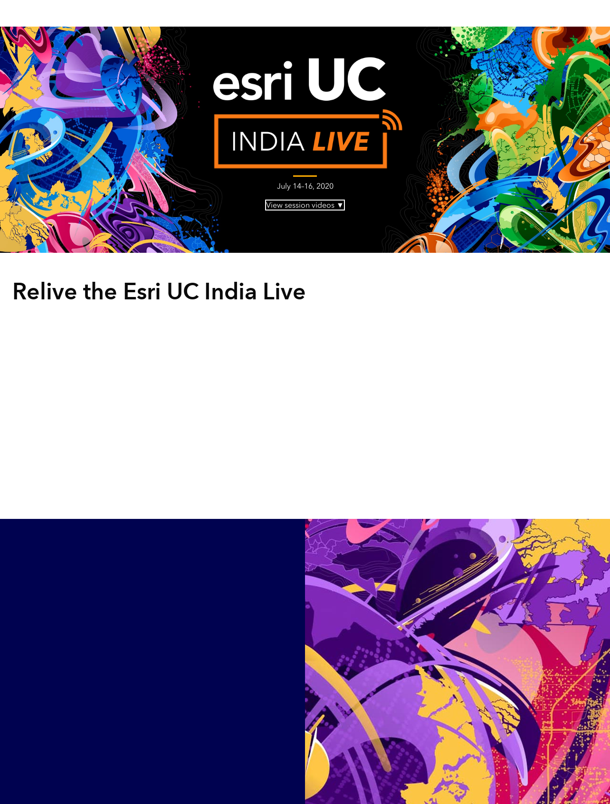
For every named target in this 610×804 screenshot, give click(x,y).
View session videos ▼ (305, 205)
